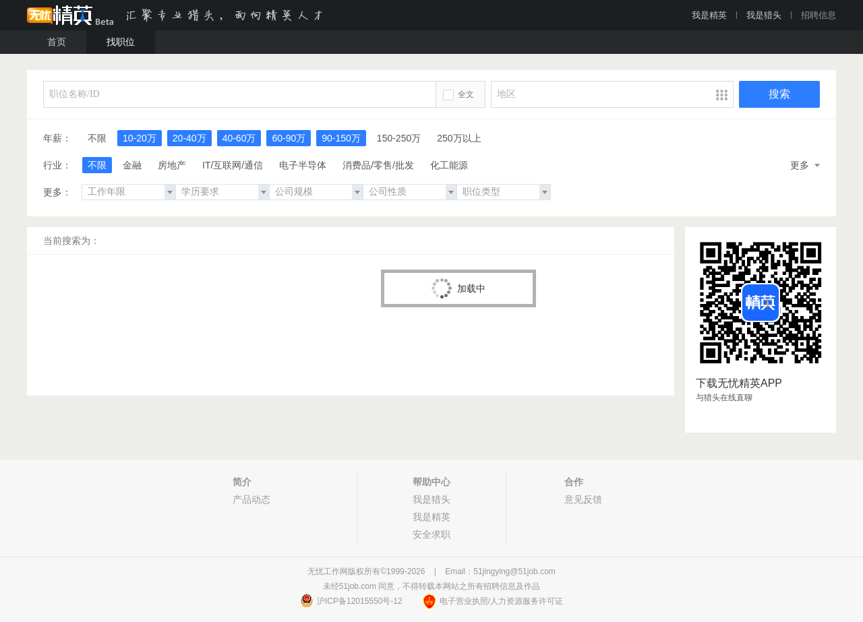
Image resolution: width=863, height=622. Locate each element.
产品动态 (251, 499)
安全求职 (431, 534)
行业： (57, 165)
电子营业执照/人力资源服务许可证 (501, 601)
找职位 (121, 41)
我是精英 (709, 15)
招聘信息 (818, 15)
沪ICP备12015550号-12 (360, 601)
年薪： (57, 138)
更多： (57, 192)
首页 (56, 41)
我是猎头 (763, 15)
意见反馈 (583, 499)
